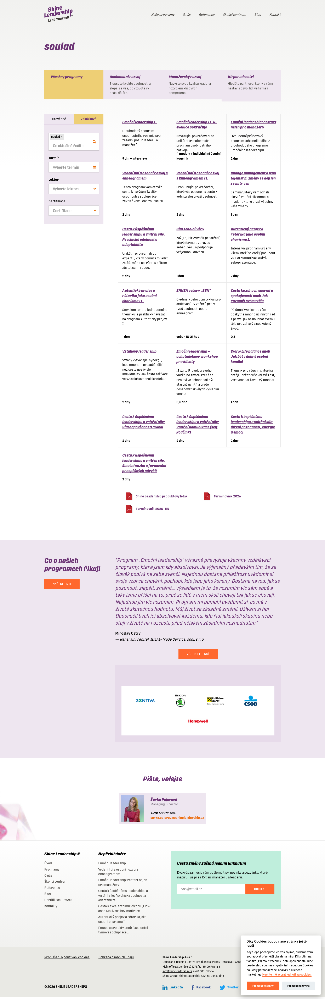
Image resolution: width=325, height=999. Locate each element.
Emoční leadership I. (139, 124)
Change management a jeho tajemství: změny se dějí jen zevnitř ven (253, 180)
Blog (257, 15)
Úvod (48, 865)
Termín (54, 160)
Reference (207, 15)
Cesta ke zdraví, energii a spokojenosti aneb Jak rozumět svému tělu (252, 297)
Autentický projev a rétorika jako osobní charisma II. (139, 297)
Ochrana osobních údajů (116, 959)
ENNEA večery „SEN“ (193, 292)
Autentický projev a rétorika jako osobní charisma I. (248, 236)
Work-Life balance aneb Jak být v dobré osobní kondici (250, 358)
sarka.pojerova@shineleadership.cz (177, 820)
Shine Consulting (213, 977)
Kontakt (275, 15)
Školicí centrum (234, 15)
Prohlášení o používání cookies (67, 959)
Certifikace (57, 203)
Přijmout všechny (263, 985)
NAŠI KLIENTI (62, 586)
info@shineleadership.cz (177, 973)
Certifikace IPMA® (58, 902)
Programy (51, 871)
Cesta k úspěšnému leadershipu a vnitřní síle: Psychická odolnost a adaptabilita (123, 897)
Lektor (54, 182)
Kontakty (50, 908)
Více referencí (198, 656)
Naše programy (162, 15)
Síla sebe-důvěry (190, 231)
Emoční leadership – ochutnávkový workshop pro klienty (197, 358)
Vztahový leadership (139, 353)
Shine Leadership (189, 977)
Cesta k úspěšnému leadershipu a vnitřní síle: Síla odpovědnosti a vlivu (143, 423)
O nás (186, 15)
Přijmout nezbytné (298, 985)
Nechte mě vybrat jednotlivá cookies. (287, 974)
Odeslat (260, 891)
